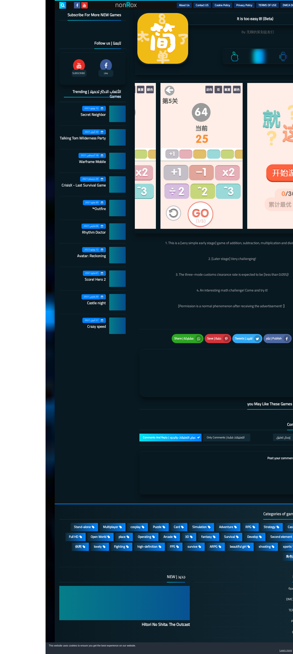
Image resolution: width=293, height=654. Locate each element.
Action (267, 497)
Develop (207, 507)
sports (241, 517)
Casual (246, 497)
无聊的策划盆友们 (214, 32)
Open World (53, 507)
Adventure (180, 497)
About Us (138, 5)
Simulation (154, 497)
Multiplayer (65, 497)
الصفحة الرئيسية (253, 559)
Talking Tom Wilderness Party (37, 138)
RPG (203, 497)
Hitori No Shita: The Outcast (120, 595)
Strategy (224, 497)
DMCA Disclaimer (247, 5)
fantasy (161, 507)
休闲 (33, 517)
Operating (99, 507)
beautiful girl (192, 517)
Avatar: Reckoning (46, 255)
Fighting (73, 517)
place (76, 507)
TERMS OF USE (222, 5)
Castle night (50, 302)
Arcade (122, 507)
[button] (275, 649)
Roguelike (265, 507)
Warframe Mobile (46, 161)
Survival (184, 507)
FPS (127, 517)
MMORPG (265, 517)
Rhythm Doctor (48, 232)
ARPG (168, 517)
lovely (52, 517)
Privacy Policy (199, 5)
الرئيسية (268, 5)
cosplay (90, 497)
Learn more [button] (248, 650)
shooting (219, 517)
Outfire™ (53, 208)
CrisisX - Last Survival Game (38, 185)
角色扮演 (246, 527)
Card (131, 497)
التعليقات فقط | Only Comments (180, 408)
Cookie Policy (176, 5)
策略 (269, 527)
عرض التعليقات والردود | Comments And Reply (123, 408)
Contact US (156, 5)
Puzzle (111, 497)
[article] (141, 354)
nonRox (245, 639)
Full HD (28, 507)
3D (141, 507)
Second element (236, 507)
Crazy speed (51, 326)
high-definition (102, 517)
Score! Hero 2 (49, 279)
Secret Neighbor (47, 114)
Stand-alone (36, 497)
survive (147, 517)
